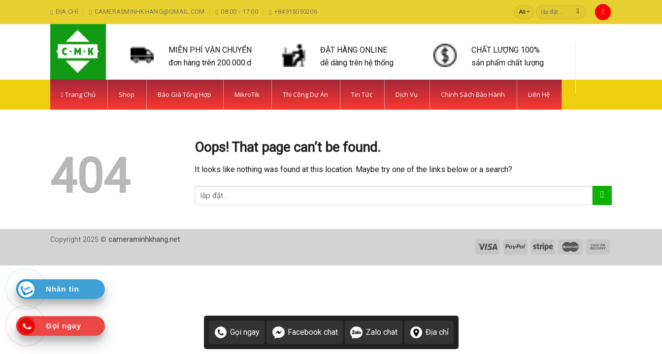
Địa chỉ (429, 332)
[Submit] (578, 12)
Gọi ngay (237, 332)
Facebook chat (304, 332)
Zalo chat (373, 332)
